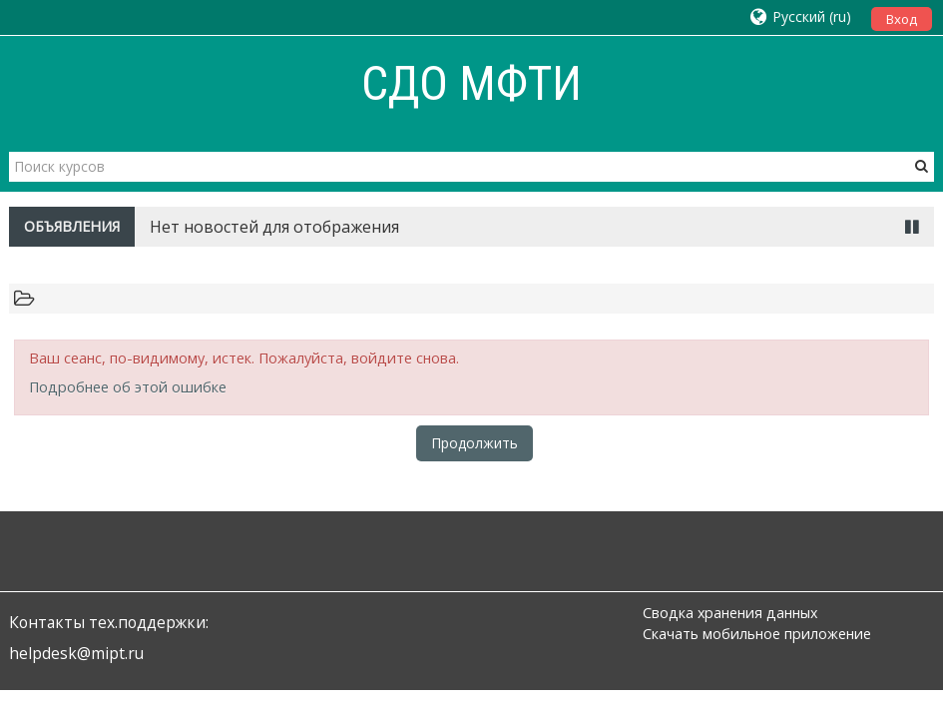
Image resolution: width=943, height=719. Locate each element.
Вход (901, 19)
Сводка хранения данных (730, 612)
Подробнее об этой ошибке (128, 386)
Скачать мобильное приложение (757, 633)
